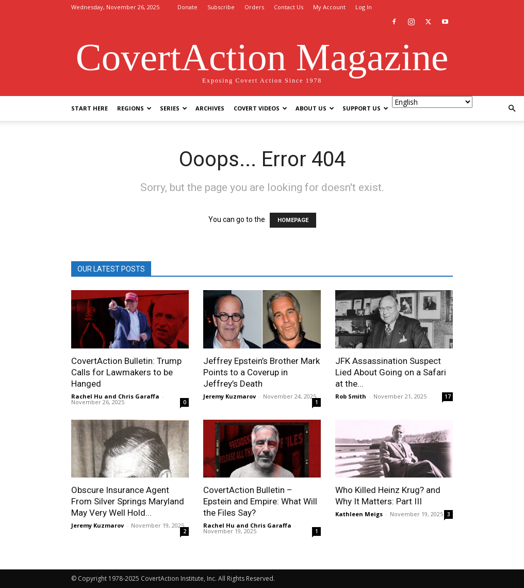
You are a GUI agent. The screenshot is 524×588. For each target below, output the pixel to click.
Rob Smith (350, 396)
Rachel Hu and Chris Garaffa (115, 396)
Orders (254, 7)
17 (448, 396)
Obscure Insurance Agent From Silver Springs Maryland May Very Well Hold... (127, 501)
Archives (209, 108)
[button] (511, 109)
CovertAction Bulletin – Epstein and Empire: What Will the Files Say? (260, 501)
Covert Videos (260, 108)
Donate (187, 7)
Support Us (365, 108)
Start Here (89, 108)
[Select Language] (432, 102)
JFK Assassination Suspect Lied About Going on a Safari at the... (390, 372)
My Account (329, 7)
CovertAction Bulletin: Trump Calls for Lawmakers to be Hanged (126, 372)
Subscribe (221, 7)
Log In (363, 7)
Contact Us (288, 7)
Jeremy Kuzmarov (229, 396)
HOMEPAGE (292, 220)
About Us (315, 108)
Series (173, 108)
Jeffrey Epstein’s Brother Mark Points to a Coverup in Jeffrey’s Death (261, 372)
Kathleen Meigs (359, 514)
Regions (134, 108)
